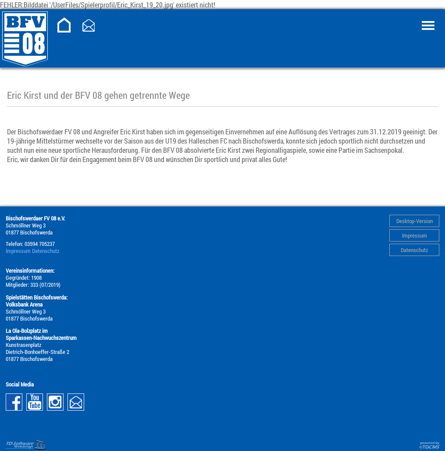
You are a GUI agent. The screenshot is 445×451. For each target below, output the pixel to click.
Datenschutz (414, 249)
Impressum (414, 235)
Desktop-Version (414, 220)
